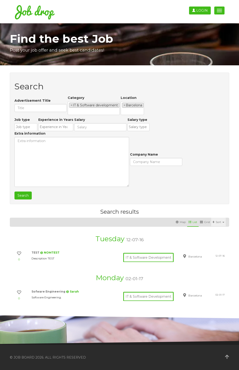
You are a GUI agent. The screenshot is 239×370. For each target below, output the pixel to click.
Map (181, 222)
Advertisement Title (32, 100)
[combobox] (94, 108)
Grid (205, 222)
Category (76, 98)
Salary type (137, 120)
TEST (36, 252)
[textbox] (70, 111)
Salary (79, 120)
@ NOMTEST (50, 252)
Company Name (144, 154)
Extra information (30, 133)
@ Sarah (72, 291)
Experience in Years (55, 120)
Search (23, 195)
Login (200, 10)
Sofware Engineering (49, 291)
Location (129, 98)
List (193, 222)
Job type (22, 120)
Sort (218, 222)
